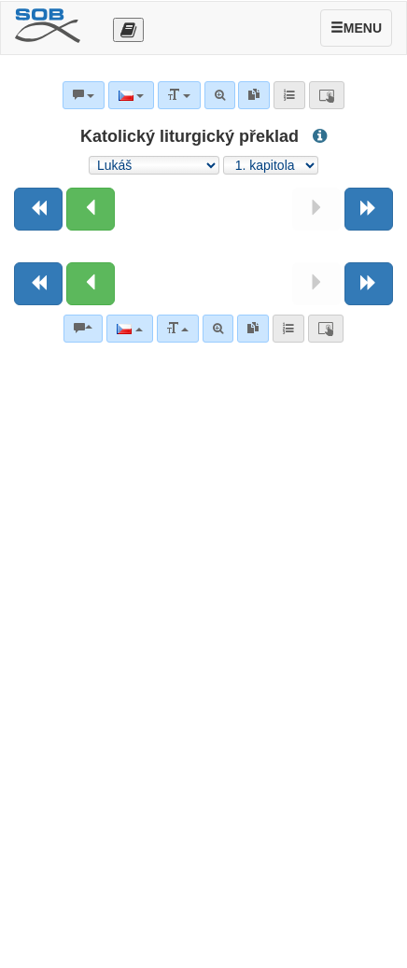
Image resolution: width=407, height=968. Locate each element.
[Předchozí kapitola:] (90, 209)
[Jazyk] (129, 329)
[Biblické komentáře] (83, 329)
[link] (253, 329)
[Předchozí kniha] (38, 209)
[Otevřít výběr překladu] (128, 30)
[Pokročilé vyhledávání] (218, 329)
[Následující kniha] (368, 209)
